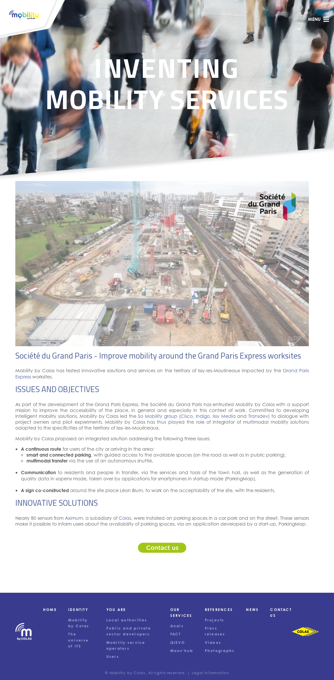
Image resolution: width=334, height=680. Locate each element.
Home (50, 609)
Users (112, 656)
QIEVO (177, 642)
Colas (125, 518)
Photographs (220, 650)
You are (116, 609)
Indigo (203, 416)
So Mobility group (157, 416)
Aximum (74, 518)
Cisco (187, 416)
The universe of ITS (78, 640)
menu (318, 19)
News (252, 609)
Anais (177, 626)
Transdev (258, 416)
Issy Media (224, 416)
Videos (213, 642)
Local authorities (126, 620)
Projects (214, 620)
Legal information (210, 673)
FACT (175, 634)
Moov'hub (181, 650)
